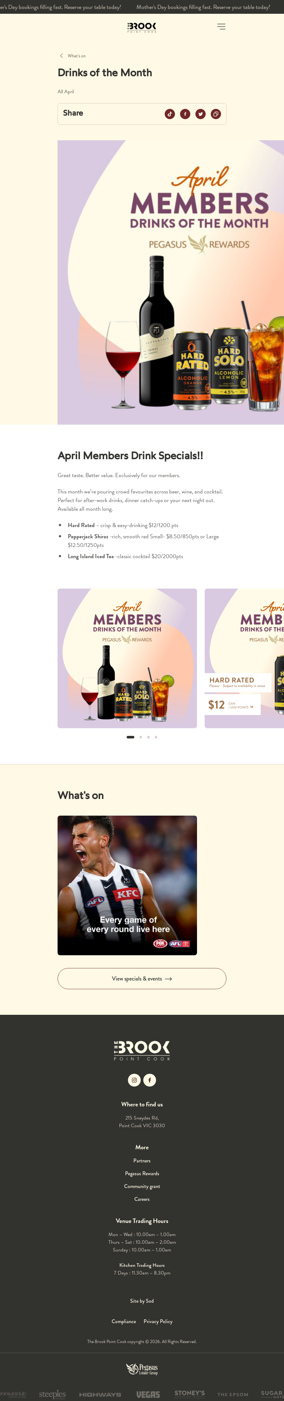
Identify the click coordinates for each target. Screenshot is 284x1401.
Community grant (142, 1186)
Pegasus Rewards (142, 1173)
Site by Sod (142, 1301)
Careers (142, 1199)
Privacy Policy (158, 1321)
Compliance (124, 1321)
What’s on (77, 56)
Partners (142, 1160)
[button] (221, 26)
